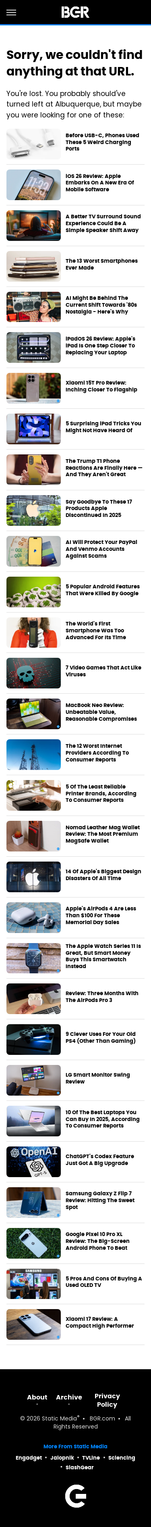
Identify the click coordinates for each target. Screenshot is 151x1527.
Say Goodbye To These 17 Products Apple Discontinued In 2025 (99, 509)
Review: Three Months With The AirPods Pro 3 (102, 997)
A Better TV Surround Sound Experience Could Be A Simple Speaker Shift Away (103, 223)
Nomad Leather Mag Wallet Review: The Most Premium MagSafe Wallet (103, 834)
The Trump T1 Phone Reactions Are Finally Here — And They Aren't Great (104, 468)
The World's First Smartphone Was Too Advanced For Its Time (96, 631)
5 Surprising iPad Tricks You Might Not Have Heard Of (103, 427)
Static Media (59, 1419)
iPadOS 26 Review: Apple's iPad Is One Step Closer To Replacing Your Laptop (100, 346)
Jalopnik (62, 1457)
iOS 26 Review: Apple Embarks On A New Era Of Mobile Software (100, 183)
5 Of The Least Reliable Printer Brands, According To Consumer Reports (101, 794)
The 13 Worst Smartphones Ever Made (102, 264)
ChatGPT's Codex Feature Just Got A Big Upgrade (100, 1160)
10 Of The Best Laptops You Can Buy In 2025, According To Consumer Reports (103, 1119)
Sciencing (121, 1457)
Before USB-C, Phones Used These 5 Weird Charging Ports (102, 142)
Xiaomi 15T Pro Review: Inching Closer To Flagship (101, 386)
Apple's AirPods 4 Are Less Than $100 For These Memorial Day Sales (101, 916)
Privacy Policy (107, 1400)
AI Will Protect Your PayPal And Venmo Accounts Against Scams (101, 549)
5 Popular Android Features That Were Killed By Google (103, 590)
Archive (69, 1397)
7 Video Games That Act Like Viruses (103, 671)
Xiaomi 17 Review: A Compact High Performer (100, 1322)
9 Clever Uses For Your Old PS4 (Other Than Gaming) (101, 1037)
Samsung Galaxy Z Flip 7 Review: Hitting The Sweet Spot (100, 1200)
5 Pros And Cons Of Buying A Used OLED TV (104, 1282)
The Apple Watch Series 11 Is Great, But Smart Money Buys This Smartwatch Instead (103, 956)
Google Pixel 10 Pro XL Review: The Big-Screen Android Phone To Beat (98, 1241)
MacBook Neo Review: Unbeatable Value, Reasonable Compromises (101, 712)
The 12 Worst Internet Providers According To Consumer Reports (97, 753)
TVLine (91, 1457)
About (37, 1397)
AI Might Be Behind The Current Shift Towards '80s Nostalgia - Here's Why (101, 305)
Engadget (29, 1457)
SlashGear (80, 1467)
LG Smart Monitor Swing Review (98, 1078)
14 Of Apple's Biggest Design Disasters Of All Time (103, 875)
